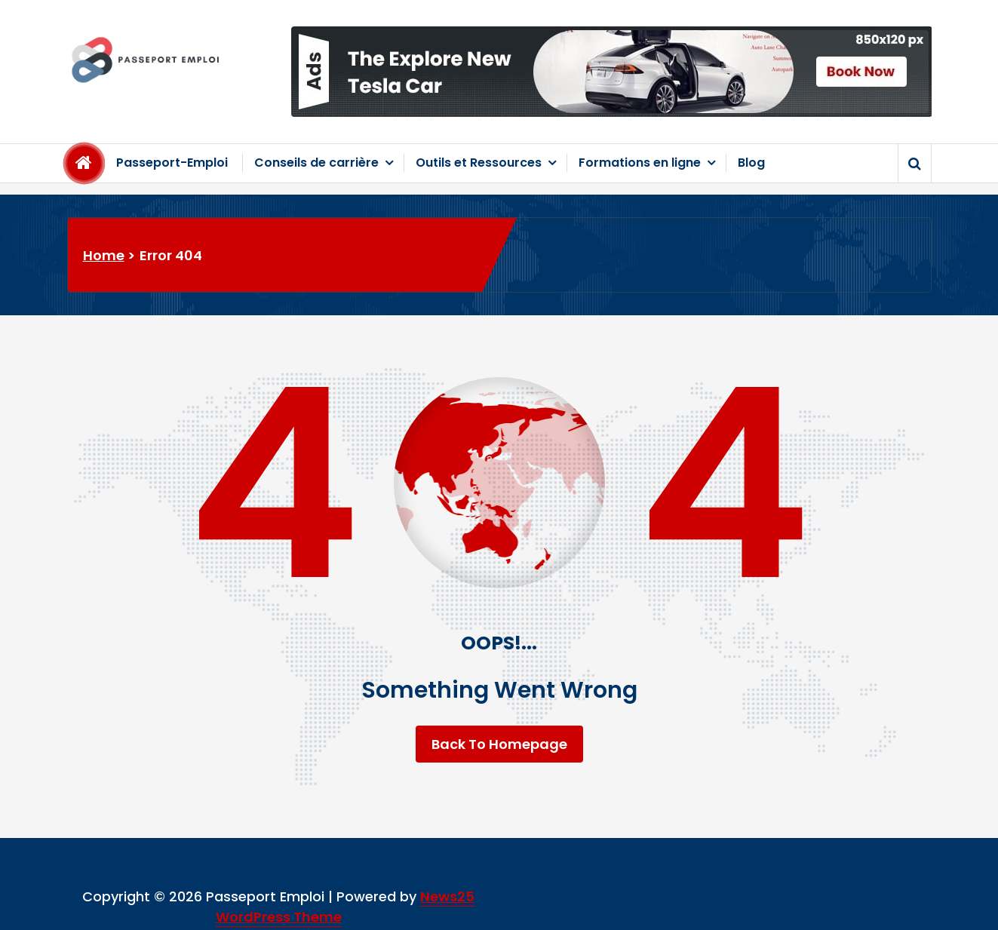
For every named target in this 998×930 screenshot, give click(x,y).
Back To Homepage (499, 744)
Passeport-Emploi (172, 162)
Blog (751, 162)
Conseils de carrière (316, 162)
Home (103, 255)
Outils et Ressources (479, 162)
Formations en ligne (640, 162)
